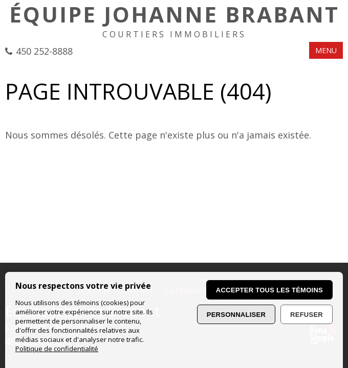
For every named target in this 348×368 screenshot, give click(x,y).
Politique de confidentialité (56, 348)
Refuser (306, 314)
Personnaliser (236, 314)
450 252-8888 (44, 51)
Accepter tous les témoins (269, 290)
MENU (326, 50)
